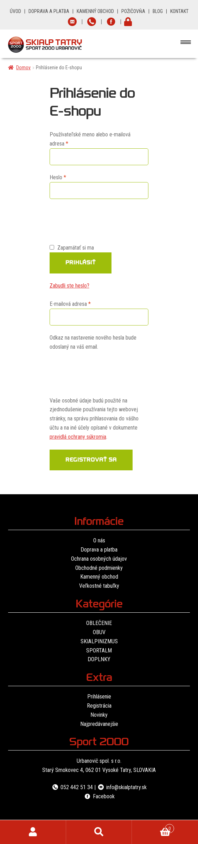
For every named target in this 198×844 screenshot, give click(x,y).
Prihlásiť (80, 263)
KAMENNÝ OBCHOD (95, 11)
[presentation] (103, 220)
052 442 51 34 (72, 787)
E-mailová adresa (79, 303)
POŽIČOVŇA (133, 11)
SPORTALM (99, 650)
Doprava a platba (99, 549)
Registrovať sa (91, 460)
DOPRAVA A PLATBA (48, 11)
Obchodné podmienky (99, 568)
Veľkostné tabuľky (99, 585)
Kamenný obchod (99, 576)
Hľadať (99, 832)
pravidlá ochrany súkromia (78, 436)
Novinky (99, 714)
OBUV (99, 632)
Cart (153, 827)
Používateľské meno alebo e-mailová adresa (90, 139)
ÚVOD (15, 11)
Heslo (66, 177)
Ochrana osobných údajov (99, 558)
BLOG (158, 11)
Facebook (98, 796)
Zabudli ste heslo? (69, 285)
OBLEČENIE (99, 623)
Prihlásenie (99, 696)
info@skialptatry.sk (122, 787)
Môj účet (33, 832)
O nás (99, 540)
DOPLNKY (99, 659)
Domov (23, 67)
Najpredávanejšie (99, 724)
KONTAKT (179, 11)
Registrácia (99, 705)
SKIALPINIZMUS (99, 641)
